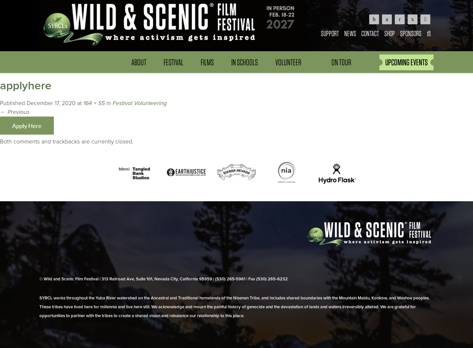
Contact (370, 33)
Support (330, 33)
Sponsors (410, 33)
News (350, 33)
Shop (389, 33)
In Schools (244, 62)
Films (207, 62)
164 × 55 (94, 103)
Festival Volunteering (140, 103)
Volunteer (288, 62)
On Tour (341, 62)
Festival (173, 62)
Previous (15, 112)
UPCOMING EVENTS (406, 62)
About (138, 62)
